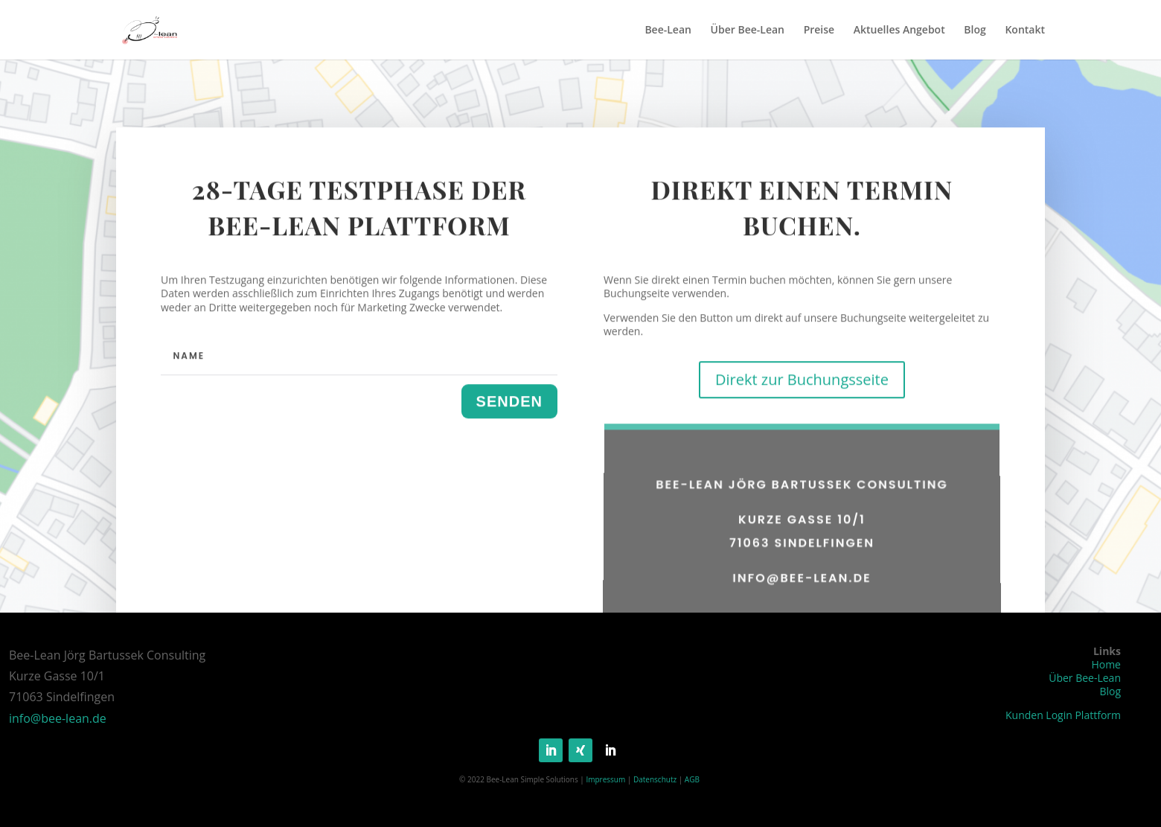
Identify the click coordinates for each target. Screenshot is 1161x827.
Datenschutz (655, 779)
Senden (509, 421)
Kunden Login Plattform (1063, 715)
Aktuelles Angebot (899, 30)
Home (1106, 664)
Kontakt (1025, 30)
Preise (819, 30)
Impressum (605, 779)
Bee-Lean (668, 30)
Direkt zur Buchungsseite (802, 400)
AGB (692, 779)
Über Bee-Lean (747, 30)
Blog (974, 30)
